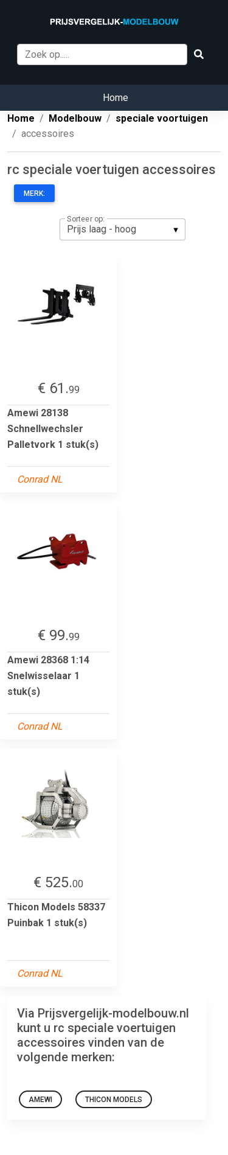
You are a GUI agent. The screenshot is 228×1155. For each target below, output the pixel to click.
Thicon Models (113, 1099)
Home (115, 97)
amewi (40, 1099)
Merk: (34, 193)
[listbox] (122, 229)
